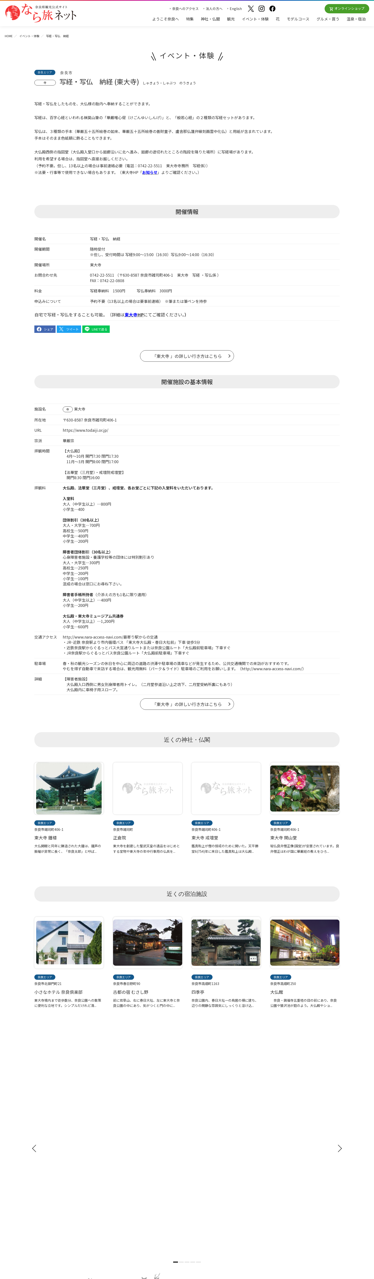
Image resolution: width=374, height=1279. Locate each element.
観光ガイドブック (51, 1134)
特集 (190, 19)
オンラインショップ (349, 8)
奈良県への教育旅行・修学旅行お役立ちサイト (301, 1134)
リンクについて (277, 1175)
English (236, 8)
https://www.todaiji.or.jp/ (85, 430)
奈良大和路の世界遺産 (206, 1125)
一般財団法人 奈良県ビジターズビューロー (287, 1186)
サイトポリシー (277, 1169)
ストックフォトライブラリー (287, 1141)
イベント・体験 (255, 19)
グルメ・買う (328, 19)
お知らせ (271, 1117)
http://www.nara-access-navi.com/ (93, 637)
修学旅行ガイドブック (55, 1143)
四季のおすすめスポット (207, 1132)
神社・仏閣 (210, 19)
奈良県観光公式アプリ (55, 1152)
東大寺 (79, 409)
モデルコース (298, 19)
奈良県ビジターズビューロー (187, 1219)
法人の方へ (214, 8)
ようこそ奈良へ (165, 19)
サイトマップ (276, 1162)
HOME (9, 36)
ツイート (72, 329)
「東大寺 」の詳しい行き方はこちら (187, 356)
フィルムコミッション (282, 1148)
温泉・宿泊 (356, 19)
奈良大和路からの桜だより (209, 1153)
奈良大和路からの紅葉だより (211, 1146)
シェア (48, 329)
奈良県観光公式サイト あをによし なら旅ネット (40, 13)
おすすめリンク (202, 1117)
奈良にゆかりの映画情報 (284, 1155)
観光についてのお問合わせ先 (211, 1139)
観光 (231, 19)
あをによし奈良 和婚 (206, 1160)
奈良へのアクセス (185, 8)
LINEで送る (99, 329)
